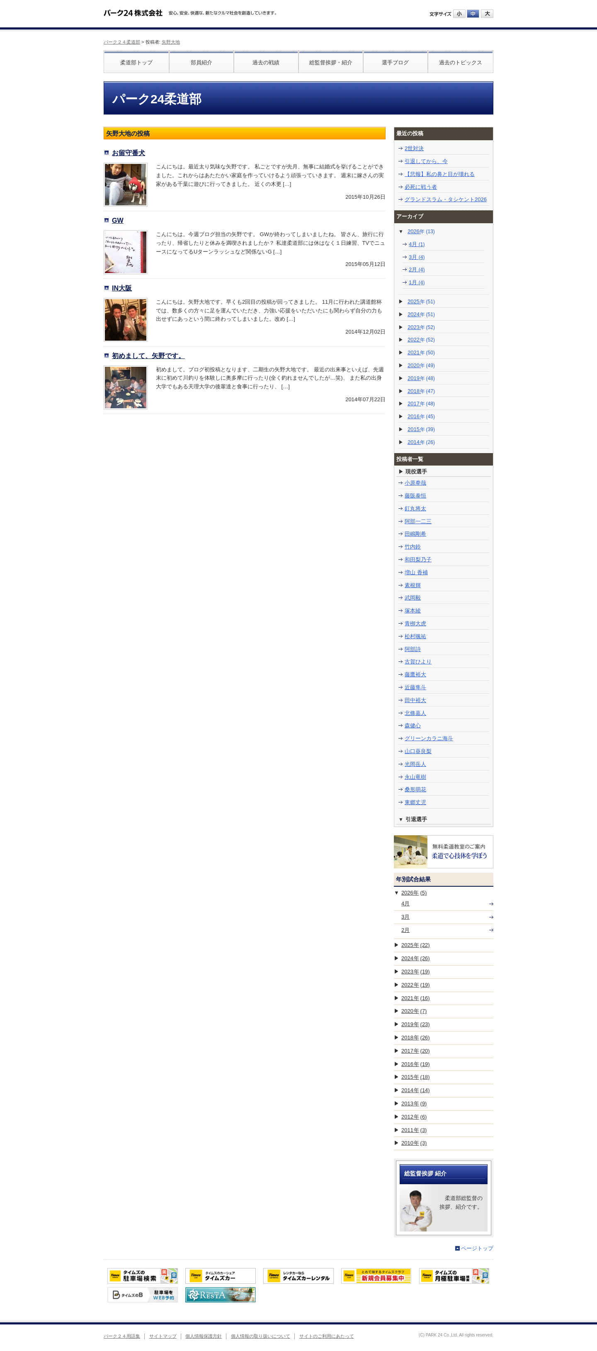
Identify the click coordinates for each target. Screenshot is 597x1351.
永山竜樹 (415, 777)
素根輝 (413, 585)
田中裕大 (415, 700)
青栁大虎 (415, 623)
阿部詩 (413, 649)
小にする (459, 14)
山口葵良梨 (418, 751)
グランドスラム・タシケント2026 (446, 199)
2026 (421, 231)
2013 (414, 1103)
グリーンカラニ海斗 (429, 738)
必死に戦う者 (421, 187)
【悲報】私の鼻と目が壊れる (440, 174)
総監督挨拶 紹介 (425, 1173)
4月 (417, 244)
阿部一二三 (418, 521)
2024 (421, 314)
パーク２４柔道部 (122, 41)
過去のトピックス (460, 62)
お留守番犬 (128, 152)
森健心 (413, 725)
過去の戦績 (265, 62)
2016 (421, 416)
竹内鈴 (413, 547)
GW (118, 220)
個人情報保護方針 (203, 1336)
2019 (421, 378)
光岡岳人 (415, 764)
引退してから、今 (426, 161)
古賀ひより (418, 661)
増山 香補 (416, 572)
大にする (487, 14)
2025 (421, 301)
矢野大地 (171, 41)
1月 (417, 282)
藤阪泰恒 (415, 496)
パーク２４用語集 (122, 1336)
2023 (421, 327)
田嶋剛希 (415, 534)
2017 (421, 403)
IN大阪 (122, 288)
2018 (421, 391)
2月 (417, 269)
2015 (421, 429)
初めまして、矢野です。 (148, 355)
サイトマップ (163, 1336)
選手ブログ (395, 62)
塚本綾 (413, 610)
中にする (473, 14)
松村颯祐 (415, 636)
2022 (421, 340)
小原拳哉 (415, 483)
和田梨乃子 (418, 559)
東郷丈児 (415, 802)
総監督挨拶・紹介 (330, 62)
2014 (421, 442)
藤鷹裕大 (415, 674)
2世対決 (414, 148)
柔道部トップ (136, 62)
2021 (421, 352)
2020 (421, 365)
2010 (414, 1143)
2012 (414, 1117)
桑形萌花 (415, 789)
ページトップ (477, 1248)
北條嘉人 (415, 713)
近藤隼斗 (415, 687)
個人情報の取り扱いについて (260, 1336)
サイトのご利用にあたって (326, 1336)
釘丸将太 (415, 508)
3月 (417, 257)
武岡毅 (413, 598)
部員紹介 (201, 62)
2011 (414, 1130)
